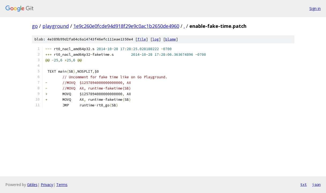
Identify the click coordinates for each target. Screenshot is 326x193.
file (141, 39)
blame (170, 39)
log (155, 39)
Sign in (315, 8)
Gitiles (32, 184)
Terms (62, 184)
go (35, 26)
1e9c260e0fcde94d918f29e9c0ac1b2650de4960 (126, 26)
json (316, 184)
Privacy (47, 184)
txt (303, 184)
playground (55, 26)
